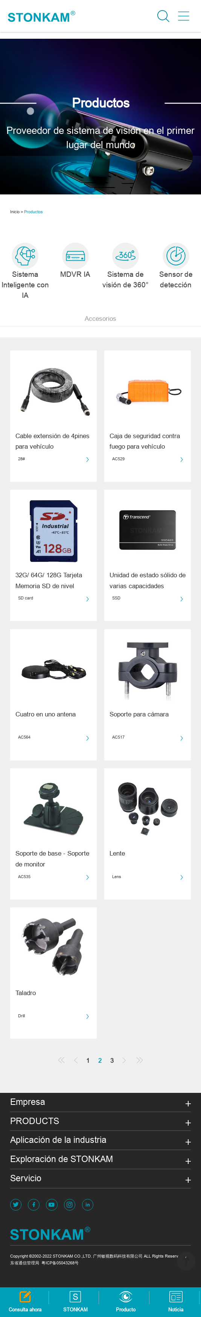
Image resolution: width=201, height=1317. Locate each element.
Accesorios (100, 318)
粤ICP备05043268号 (60, 1262)
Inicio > (16, 211)
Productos (33, 211)
